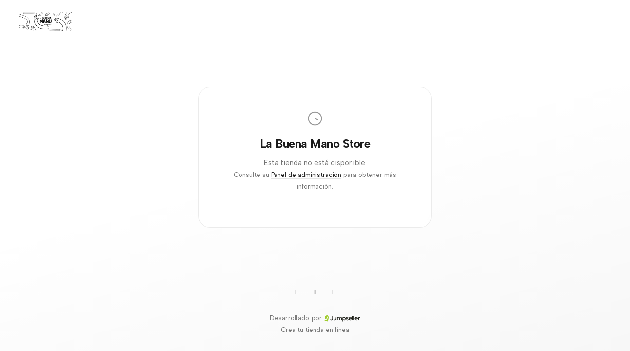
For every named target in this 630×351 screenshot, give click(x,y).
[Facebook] (333, 292)
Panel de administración (306, 174)
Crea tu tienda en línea (315, 329)
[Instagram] (315, 292)
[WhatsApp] (296, 292)
